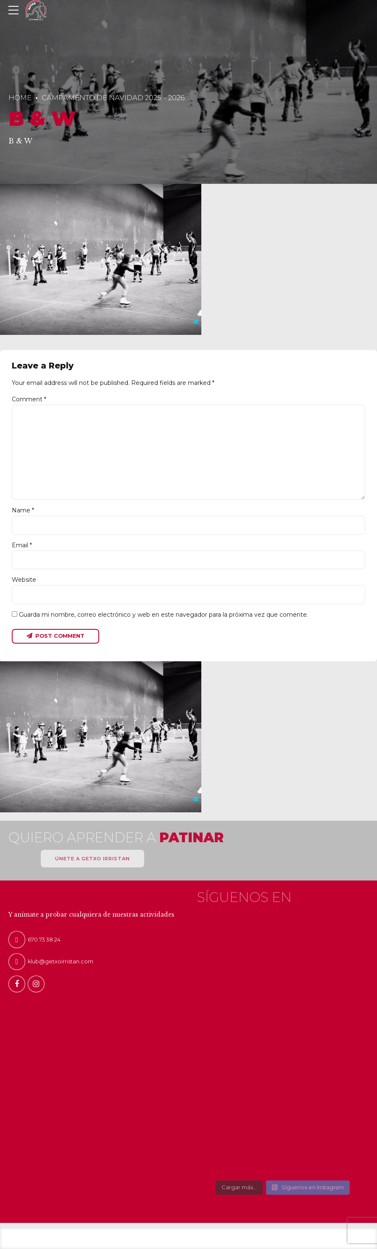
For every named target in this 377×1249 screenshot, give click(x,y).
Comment (29, 399)
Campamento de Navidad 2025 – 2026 (113, 97)
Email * (22, 545)
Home (20, 97)
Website (24, 579)
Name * (23, 510)
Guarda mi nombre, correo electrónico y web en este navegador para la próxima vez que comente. (163, 614)
